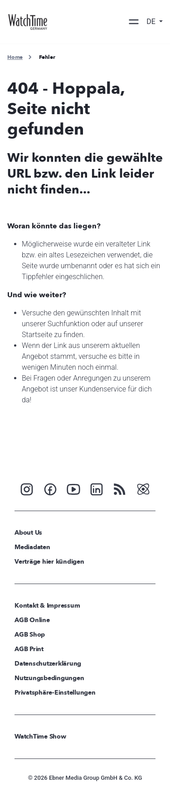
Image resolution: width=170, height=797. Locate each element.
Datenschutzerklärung (48, 663)
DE (151, 21)
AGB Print (29, 649)
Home (15, 57)
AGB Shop (30, 634)
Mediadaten (32, 547)
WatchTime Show (40, 736)
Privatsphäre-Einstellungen (55, 692)
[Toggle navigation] (133, 21)
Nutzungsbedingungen (49, 678)
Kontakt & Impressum (47, 605)
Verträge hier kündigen (49, 561)
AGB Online (32, 620)
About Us (28, 532)
